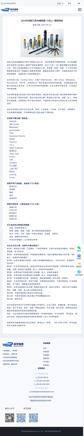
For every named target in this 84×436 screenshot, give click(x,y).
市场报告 (46, 351)
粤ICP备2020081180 (53, 431)
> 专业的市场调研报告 (9, 357)
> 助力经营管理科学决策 (10, 361)
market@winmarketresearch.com (41, 392)
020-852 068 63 (41, 377)
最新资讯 (46, 358)
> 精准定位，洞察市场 (9, 354)
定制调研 (46, 355)
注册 (78, 3)
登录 (69, 3)
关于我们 (46, 362)
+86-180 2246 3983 (41, 381)
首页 (44, 348)
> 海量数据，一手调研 (9, 351)
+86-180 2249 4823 (41, 384)
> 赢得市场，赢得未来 (9, 364)
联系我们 (46, 365)
